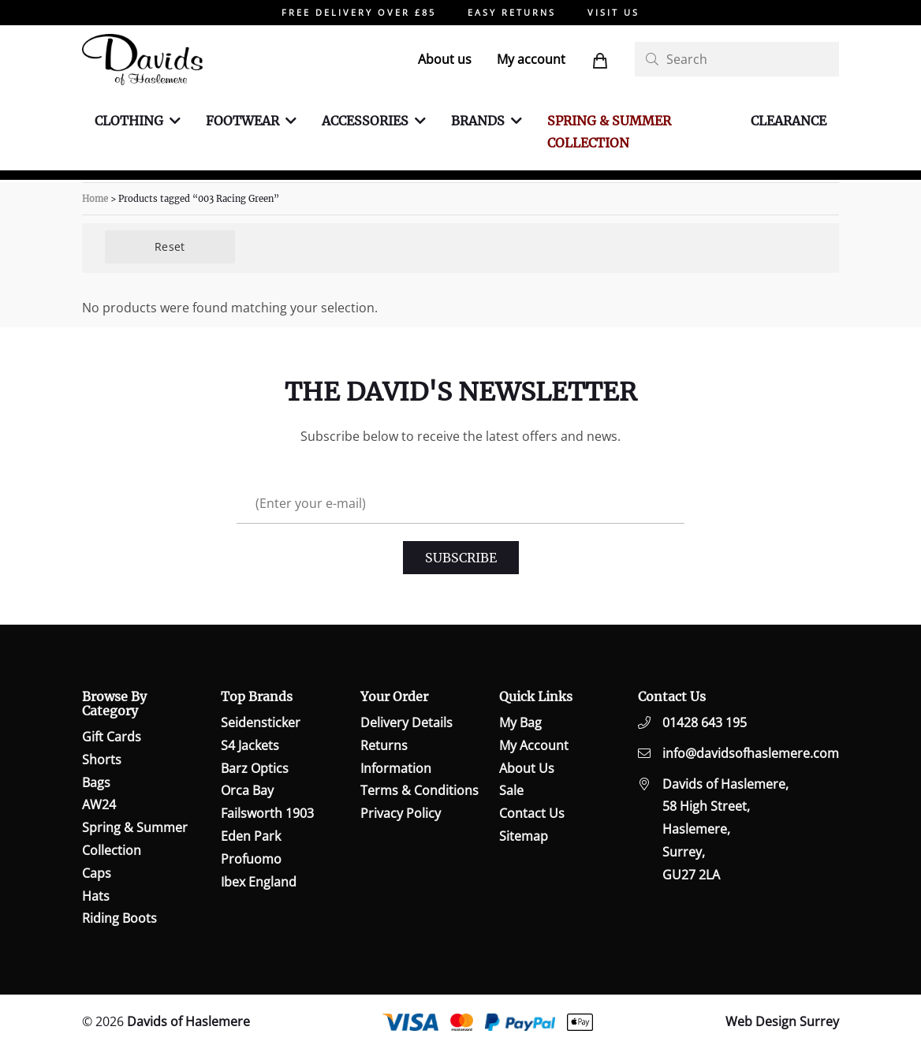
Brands (478, 121)
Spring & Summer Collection (609, 132)
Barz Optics (255, 768)
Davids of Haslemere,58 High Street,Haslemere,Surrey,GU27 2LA (725, 829)
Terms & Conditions (419, 790)
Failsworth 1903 (267, 813)
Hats (96, 896)
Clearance (788, 121)
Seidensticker (260, 722)
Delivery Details (406, 722)
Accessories (365, 121)
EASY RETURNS (512, 12)
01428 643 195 (704, 722)
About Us (526, 768)
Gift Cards (111, 736)
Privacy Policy (400, 813)
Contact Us (532, 813)
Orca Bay (247, 790)
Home (95, 198)
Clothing (129, 121)
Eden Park (251, 836)
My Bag (520, 722)
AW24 (99, 804)
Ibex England (258, 881)
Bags (96, 782)
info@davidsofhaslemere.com (750, 753)
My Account (534, 745)
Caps (96, 873)
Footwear (242, 121)
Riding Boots (119, 918)
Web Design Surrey (782, 1021)
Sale (511, 790)
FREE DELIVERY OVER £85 (359, 12)
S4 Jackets (250, 745)
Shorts (101, 759)
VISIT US (613, 12)
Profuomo (251, 859)
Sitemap (523, 836)
